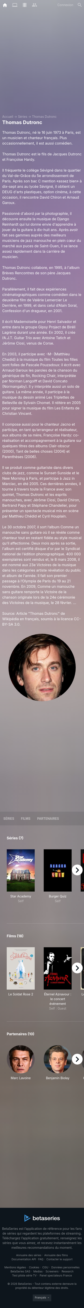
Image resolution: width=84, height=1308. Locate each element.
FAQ (40, 1259)
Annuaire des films (56, 1255)
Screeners (52, 1271)
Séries (22, 116)
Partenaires (48, 818)
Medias (38, 1271)
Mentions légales (15, 1267)
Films (25, 818)
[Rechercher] (79, 5)
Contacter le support (59, 1259)
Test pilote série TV (24, 1275)
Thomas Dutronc (44, 116)
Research (67, 1271)
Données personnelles (65, 1267)
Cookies (34, 1267)
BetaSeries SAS (20, 1271)
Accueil (7, 116)
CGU (45, 1267)
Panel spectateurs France (56, 1275)
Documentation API (23, 1259)
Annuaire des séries (28, 1255)
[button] (21, 1065)
